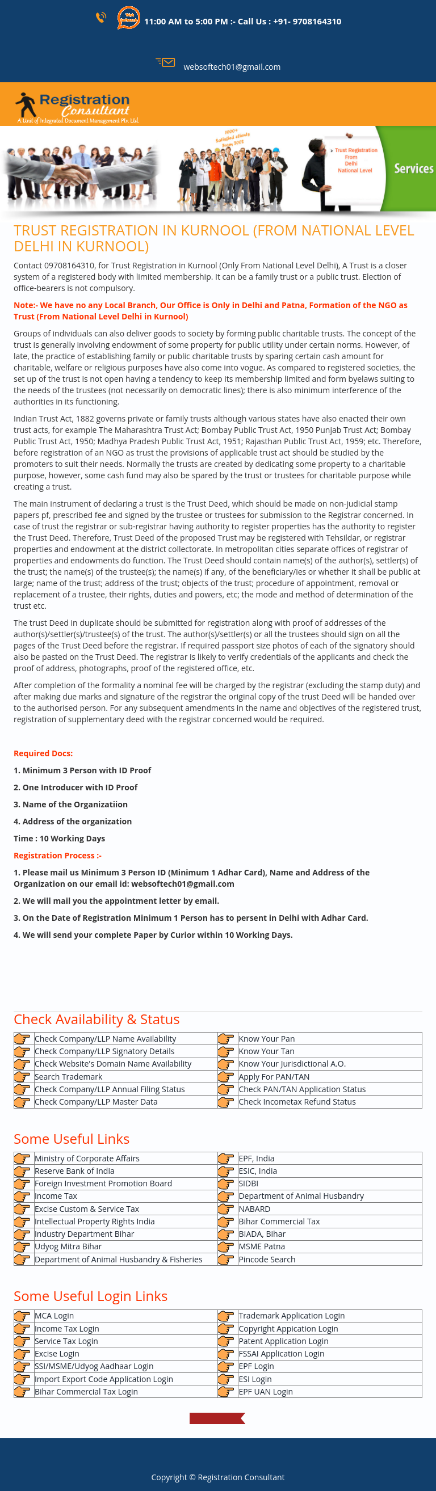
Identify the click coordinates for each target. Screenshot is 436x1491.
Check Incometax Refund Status (296, 1101)
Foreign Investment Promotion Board (103, 1183)
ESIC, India (257, 1170)
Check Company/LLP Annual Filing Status (110, 1089)
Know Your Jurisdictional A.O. (292, 1063)
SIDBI (248, 1183)
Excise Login (57, 1353)
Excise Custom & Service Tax (87, 1208)
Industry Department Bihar (84, 1233)
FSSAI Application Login (281, 1353)
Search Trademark (68, 1076)
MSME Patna (261, 1246)
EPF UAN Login (265, 1391)
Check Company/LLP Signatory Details (104, 1051)
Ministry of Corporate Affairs (87, 1158)
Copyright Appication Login (288, 1328)
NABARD (254, 1208)
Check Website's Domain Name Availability (113, 1063)
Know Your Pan (266, 1038)
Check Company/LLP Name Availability (105, 1038)
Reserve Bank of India (75, 1170)
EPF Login (256, 1366)
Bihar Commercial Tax (279, 1221)
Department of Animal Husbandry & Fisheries (119, 1259)
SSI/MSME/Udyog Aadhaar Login (94, 1366)
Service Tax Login (66, 1341)
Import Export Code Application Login (104, 1379)
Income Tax (56, 1195)
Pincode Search (266, 1259)
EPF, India (256, 1158)
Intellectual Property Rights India (95, 1221)
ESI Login (254, 1379)
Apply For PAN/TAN (273, 1076)
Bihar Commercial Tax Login (86, 1391)
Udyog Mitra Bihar (68, 1246)
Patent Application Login (283, 1341)
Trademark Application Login (291, 1315)
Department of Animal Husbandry (301, 1195)
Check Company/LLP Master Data (96, 1101)
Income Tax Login (67, 1328)
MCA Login (54, 1315)
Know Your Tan (266, 1051)
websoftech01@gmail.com (218, 66)
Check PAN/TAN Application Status (302, 1089)
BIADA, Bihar (262, 1233)
